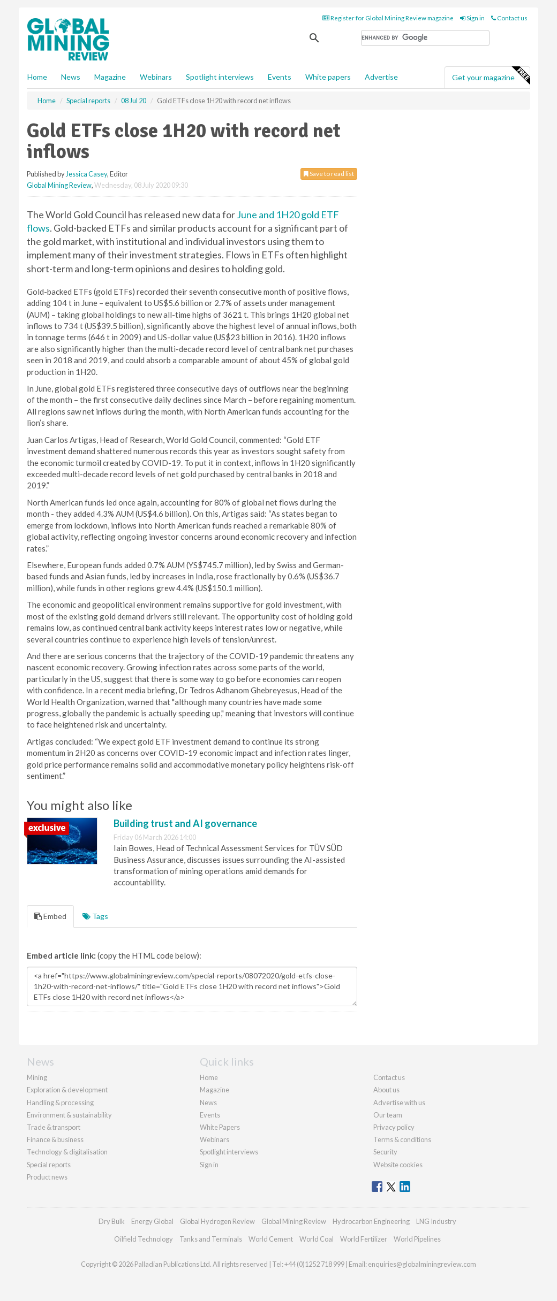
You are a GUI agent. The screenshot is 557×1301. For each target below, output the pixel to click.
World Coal (316, 1239)
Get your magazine (491, 76)
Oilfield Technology (143, 1239)
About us (386, 1089)
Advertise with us (399, 1102)
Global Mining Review (59, 185)
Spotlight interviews (220, 76)
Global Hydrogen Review (217, 1221)
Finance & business (55, 1139)
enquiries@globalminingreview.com (422, 1264)
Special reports (49, 1164)
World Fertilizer (363, 1239)
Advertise (381, 76)
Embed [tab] (50, 916)
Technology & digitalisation (67, 1151)
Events (279, 76)
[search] (425, 38)
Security (385, 1151)
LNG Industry (436, 1221)
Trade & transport (53, 1127)
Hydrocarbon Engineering (371, 1221)
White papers (328, 76)
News (208, 1102)
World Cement (271, 1239)
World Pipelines (417, 1239)
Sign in (472, 17)
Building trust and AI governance (185, 823)
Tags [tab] (95, 916)
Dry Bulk (112, 1221)
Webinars (156, 76)
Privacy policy (394, 1127)
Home (37, 76)
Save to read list (329, 174)
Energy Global (152, 1221)
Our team (387, 1115)
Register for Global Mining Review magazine (388, 17)
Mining (37, 1077)
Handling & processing (60, 1102)
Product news (47, 1177)
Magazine (110, 76)
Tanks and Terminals (210, 1239)
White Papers (220, 1127)
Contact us (509, 17)
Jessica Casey (86, 174)
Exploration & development (67, 1089)
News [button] (70, 76)
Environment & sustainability (69, 1115)
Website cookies (398, 1164)
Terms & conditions (402, 1139)
